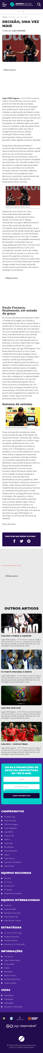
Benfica (7, 878)
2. (23, 11)
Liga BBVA (8, 832)
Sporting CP (9, 886)
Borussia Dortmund (12, 913)
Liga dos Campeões (12, 862)
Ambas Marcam (11, 940)
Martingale (8, 1003)
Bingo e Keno (10, 975)
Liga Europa (9, 866)
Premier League (11, 824)
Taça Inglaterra (10, 828)
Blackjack (8, 972)
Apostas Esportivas (12, 979)
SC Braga (8, 890)
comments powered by (11, 565)
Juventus (8, 905)
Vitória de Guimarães (12, 893)
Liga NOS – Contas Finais (14, 744)
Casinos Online (10, 983)
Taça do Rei (9, 836)
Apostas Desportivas (27, 1045)
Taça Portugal (10, 821)
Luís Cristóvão (18, 31)
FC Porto (8, 882)
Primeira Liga (9, 817)
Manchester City (11, 917)
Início (4, 17)
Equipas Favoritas (11, 937)
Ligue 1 (7, 855)
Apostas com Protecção (14, 944)
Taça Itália (8, 843)
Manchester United (12, 921)
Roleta (7, 968)
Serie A (7, 839)
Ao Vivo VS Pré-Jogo (13, 933)
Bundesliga (9, 847)
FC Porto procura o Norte (16, 672)
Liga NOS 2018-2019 (11, 708)
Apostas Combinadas (13, 1007)
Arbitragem (9, 995)
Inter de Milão (10, 909)
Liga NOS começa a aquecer (16, 636)
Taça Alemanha (10, 851)
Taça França (9, 858)
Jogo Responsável (12, 960)
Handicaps (8, 999)
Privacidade (9, 964)
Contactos (8, 957)
